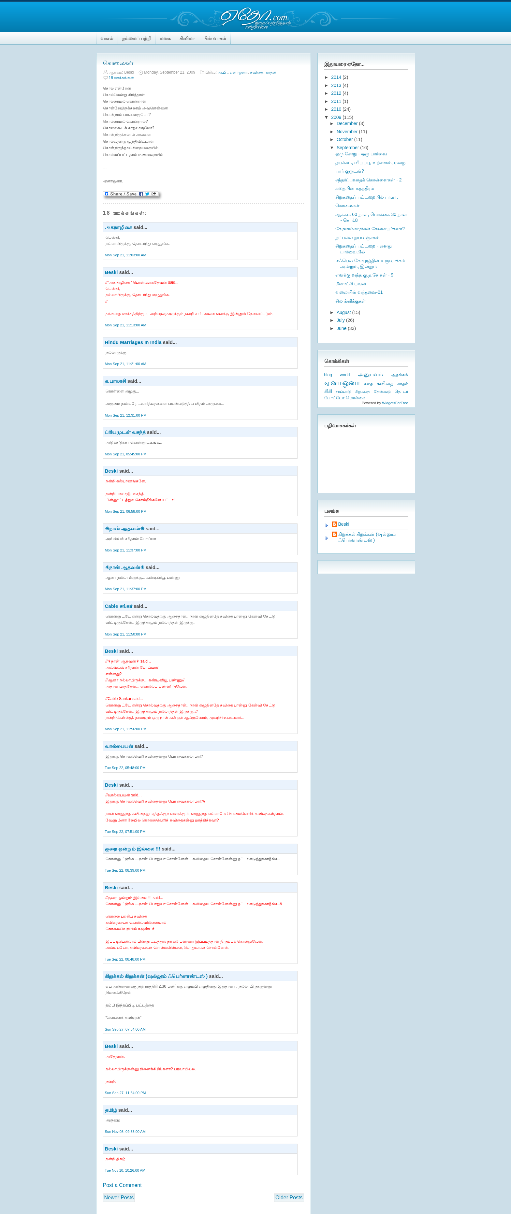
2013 (337, 85)
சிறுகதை (362, 391)
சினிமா (187, 38)
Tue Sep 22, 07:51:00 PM (125, 832)
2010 (337, 109)
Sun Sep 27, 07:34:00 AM (125, 1029)
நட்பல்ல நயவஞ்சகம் (357, 237)
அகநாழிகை (118, 227)
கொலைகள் (118, 63)
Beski (111, 272)
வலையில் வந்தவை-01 (359, 292)
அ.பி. (223, 72)
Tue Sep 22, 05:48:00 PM (125, 768)
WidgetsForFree (395, 403)
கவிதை (256, 72)
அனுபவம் (370, 374)
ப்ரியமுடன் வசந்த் (125, 432)
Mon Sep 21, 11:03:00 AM (125, 255)
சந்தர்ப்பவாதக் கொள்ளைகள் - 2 (368, 179)
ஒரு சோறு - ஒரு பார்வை (361, 153)
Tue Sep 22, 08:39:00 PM (125, 870)
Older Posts (289, 1197)
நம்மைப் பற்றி (136, 38)
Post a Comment (122, 1185)
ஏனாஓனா (239, 72)
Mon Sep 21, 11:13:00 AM (125, 325)
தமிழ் (111, 1110)
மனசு (165, 38)
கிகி (328, 391)
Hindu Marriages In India (133, 342)
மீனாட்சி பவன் (350, 283)
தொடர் (401, 391)
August (344, 312)
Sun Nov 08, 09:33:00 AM (125, 1132)
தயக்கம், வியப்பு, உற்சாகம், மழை (370, 162)
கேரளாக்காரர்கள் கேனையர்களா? (370, 228)
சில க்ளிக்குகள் (350, 301)
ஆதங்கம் (399, 375)
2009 (337, 117)
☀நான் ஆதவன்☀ (124, 528)
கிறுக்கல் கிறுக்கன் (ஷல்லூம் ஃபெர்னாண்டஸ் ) (156, 976)
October (345, 139)
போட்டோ (334, 398)
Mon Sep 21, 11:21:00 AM (125, 364)
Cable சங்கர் (118, 606)
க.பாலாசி (115, 381)
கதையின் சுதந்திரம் (354, 188)
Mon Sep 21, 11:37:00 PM (126, 550)
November (348, 131)
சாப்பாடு (343, 391)
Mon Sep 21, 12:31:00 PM (126, 415)
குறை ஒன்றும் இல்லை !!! (133, 848)
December (348, 123)
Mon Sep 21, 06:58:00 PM (126, 511)
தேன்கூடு (382, 391)
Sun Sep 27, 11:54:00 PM (125, 1093)
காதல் (271, 72)
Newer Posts (119, 1197)
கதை (368, 384)
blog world (337, 374)
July (341, 320)
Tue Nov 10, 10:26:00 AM (125, 1170)
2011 (337, 101)
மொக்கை (355, 397)
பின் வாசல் (214, 38)
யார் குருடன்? (349, 171)
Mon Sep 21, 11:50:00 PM (126, 634)
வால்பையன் (119, 746)
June (342, 328)
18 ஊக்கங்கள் (121, 78)
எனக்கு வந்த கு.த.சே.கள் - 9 (364, 275)
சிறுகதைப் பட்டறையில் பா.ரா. (366, 197)
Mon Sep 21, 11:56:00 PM (126, 729)
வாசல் (106, 38)
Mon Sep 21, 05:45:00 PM (126, 454)
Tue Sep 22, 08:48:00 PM (125, 959)
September (348, 147)
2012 (337, 93)
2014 (337, 77)
